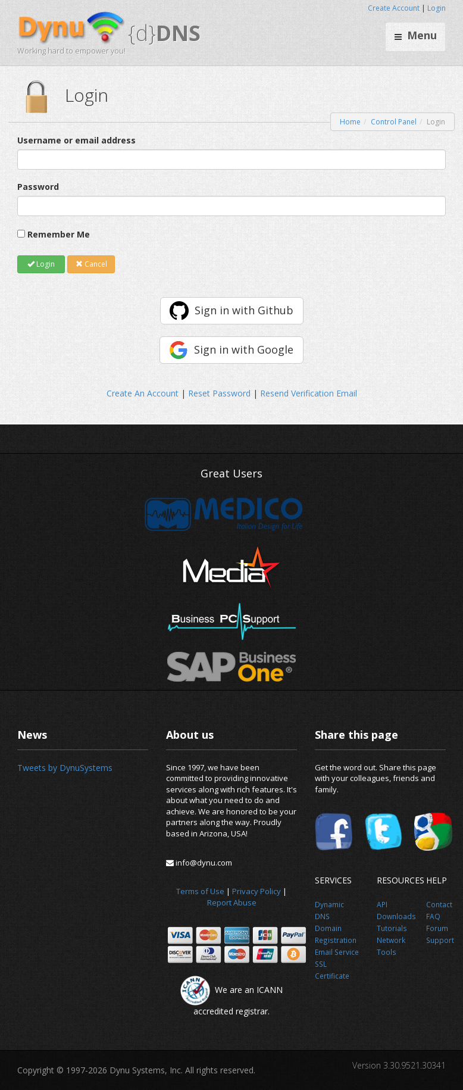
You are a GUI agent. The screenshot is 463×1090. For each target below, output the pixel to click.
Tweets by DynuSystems (64, 767)
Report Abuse (231, 902)
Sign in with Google (243, 349)
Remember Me (58, 234)
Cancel (91, 264)
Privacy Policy (256, 891)
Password (38, 186)
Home (350, 122)
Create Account (394, 8)
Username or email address (76, 140)
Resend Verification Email (308, 393)
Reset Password (219, 393)
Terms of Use (200, 891)
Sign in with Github (244, 310)
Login (436, 8)
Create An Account (143, 393)
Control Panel (394, 122)
